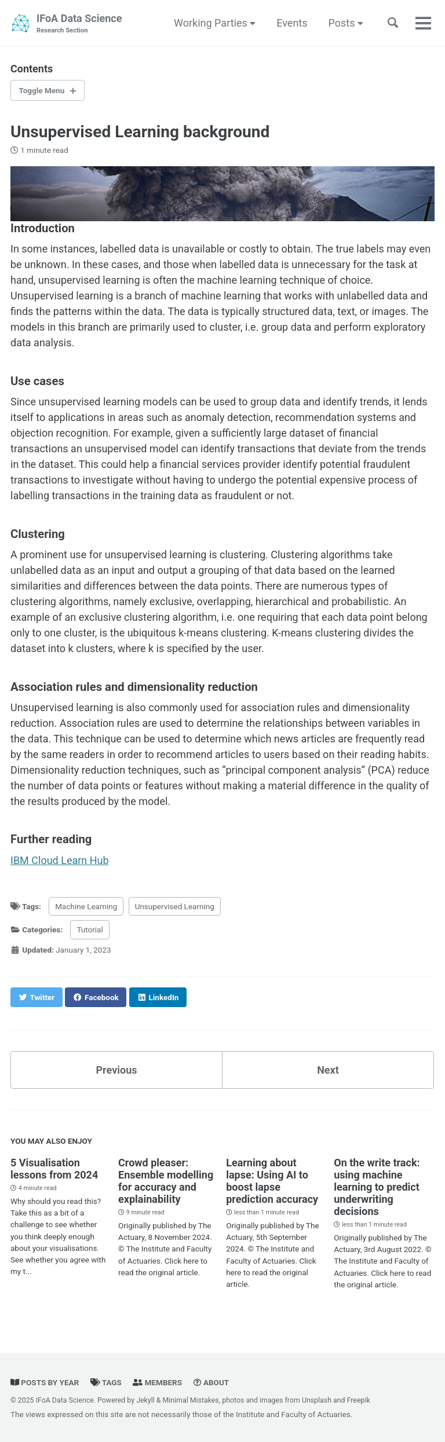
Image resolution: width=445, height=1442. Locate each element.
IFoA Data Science (79, 24)
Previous (116, 1070)
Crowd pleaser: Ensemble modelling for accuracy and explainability (165, 1180)
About (211, 1382)
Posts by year (44, 1382)
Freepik (358, 1400)
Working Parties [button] (215, 23)
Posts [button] (346, 23)
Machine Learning (86, 906)
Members (157, 1382)
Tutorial (89, 929)
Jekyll (145, 1400)
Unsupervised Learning (174, 906)
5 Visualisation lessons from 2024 (54, 1168)
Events (291, 23)
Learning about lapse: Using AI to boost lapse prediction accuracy (272, 1180)
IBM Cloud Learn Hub (59, 860)
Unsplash (316, 1400)
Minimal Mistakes (190, 1400)
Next (328, 1070)
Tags (106, 1382)
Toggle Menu (42, 90)
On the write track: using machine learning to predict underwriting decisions (377, 1186)
